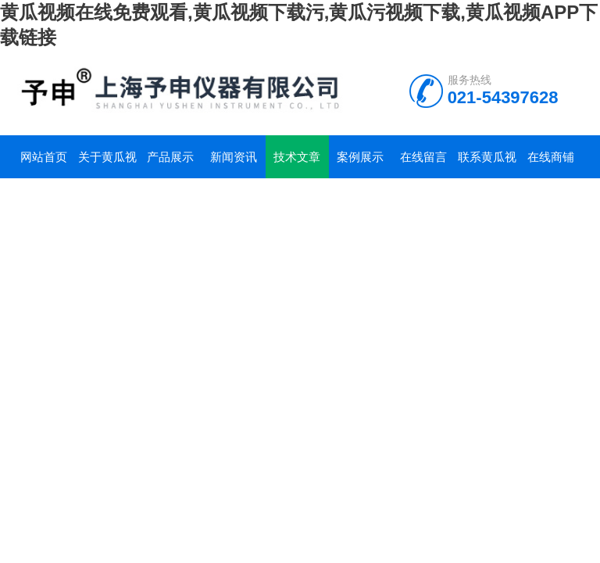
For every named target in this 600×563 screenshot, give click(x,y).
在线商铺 (550, 156)
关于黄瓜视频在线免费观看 (107, 164)
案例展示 (360, 156)
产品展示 (170, 156)
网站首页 (43, 156)
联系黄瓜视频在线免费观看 (487, 164)
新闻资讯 (233, 156)
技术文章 (296, 156)
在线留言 (423, 156)
